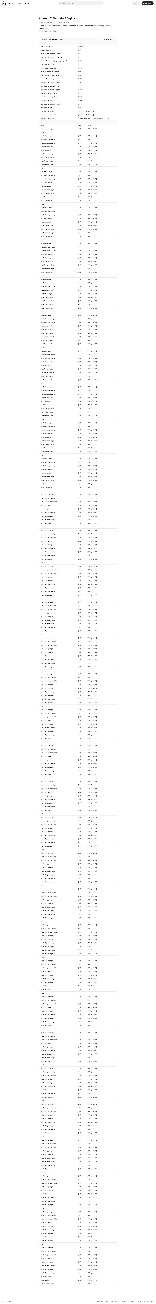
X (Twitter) (131, 1302)
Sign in (136, 3)
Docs (19, 3)
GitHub (117, 1302)
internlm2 (45, 18)
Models (11, 3)
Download (147, 3)
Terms (152, 1302)
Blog (106, 1302)
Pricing (26, 3)
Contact (139, 1302)
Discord (124, 1302)
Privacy (146, 1302)
